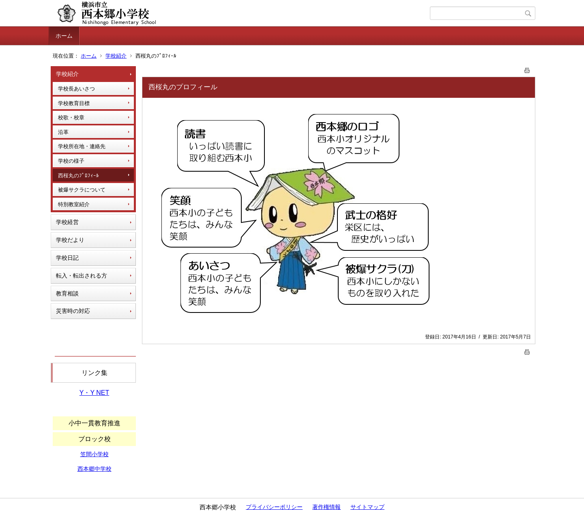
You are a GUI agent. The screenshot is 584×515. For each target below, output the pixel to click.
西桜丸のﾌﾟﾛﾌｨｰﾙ (78, 175)
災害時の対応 (73, 311)
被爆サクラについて (81, 190)
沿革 (63, 132)
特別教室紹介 (74, 204)
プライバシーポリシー (274, 507)
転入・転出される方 (81, 275)
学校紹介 (116, 56)
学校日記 (67, 257)
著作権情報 (326, 507)
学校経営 (67, 222)
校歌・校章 (71, 117)
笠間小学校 (94, 454)
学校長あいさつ (76, 89)
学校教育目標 (74, 103)
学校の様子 (71, 161)
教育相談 (67, 293)
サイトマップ (367, 507)
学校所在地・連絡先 (81, 146)
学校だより (70, 240)
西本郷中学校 (94, 468)
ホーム (64, 35)
